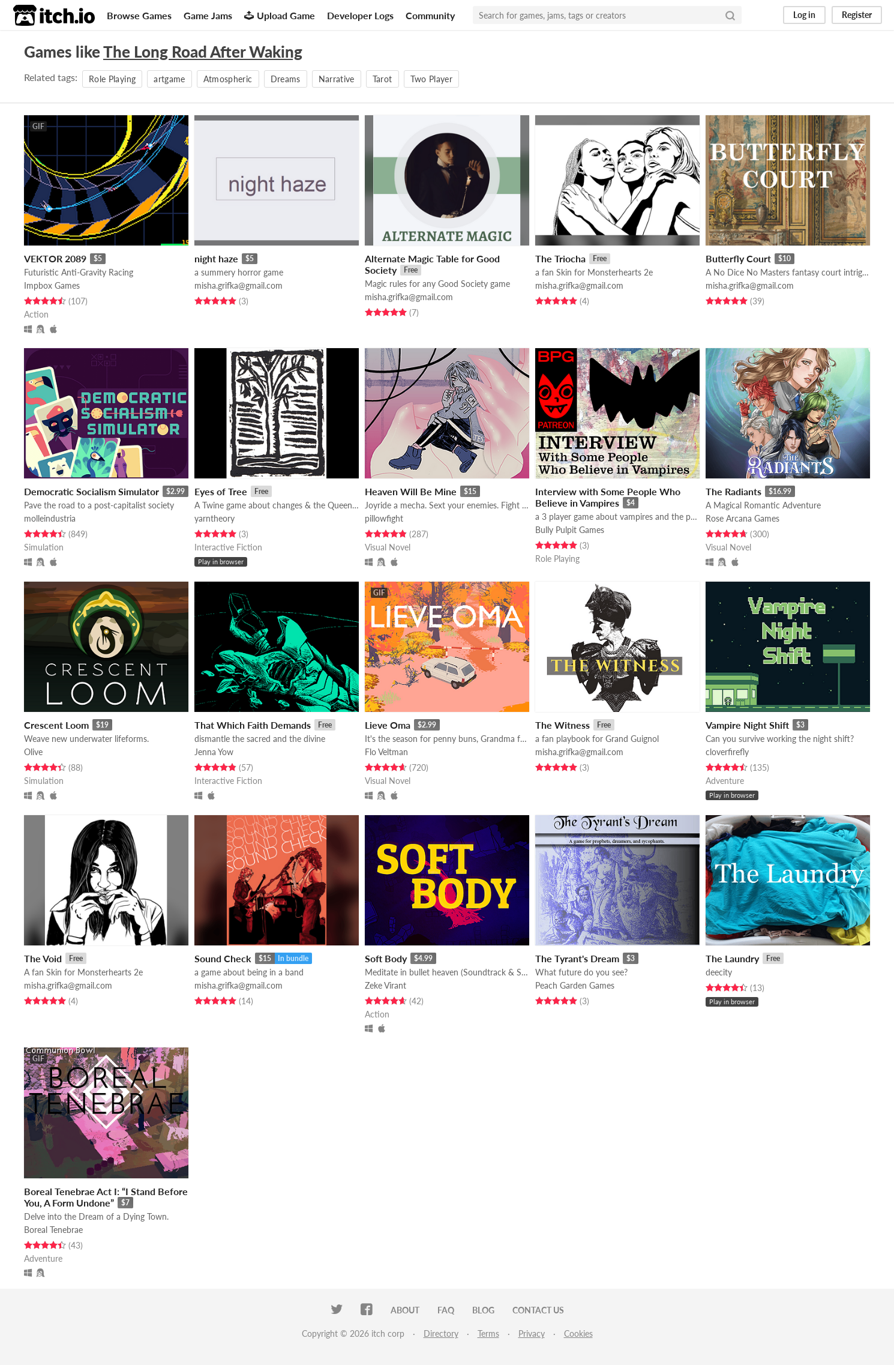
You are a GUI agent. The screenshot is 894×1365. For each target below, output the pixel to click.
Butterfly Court (738, 258)
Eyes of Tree (220, 491)
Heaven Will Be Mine (411, 491)
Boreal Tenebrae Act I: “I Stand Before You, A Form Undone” (106, 1197)
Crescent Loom (56, 725)
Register (857, 15)
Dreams (286, 79)
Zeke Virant (385, 985)
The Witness (562, 725)
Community (430, 15)
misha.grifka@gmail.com (238, 285)
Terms (488, 1333)
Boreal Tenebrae (53, 1230)
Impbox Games (52, 285)
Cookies (578, 1333)
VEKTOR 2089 (55, 258)
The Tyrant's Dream (577, 958)
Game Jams (208, 15)
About (405, 1310)
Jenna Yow (213, 752)
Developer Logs (360, 15)
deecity (719, 972)
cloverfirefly (727, 752)
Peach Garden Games (574, 985)
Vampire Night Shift (747, 725)
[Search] (730, 15)
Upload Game (279, 15)
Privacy (531, 1333)
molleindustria (50, 518)
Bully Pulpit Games (569, 530)
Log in (804, 15)
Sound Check (222, 958)
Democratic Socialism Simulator (91, 491)
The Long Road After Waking (202, 51)
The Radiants (733, 491)
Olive (33, 752)
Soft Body (386, 958)
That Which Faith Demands (252, 725)
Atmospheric (228, 79)
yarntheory (214, 518)
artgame (169, 79)
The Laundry (732, 958)
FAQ (445, 1310)
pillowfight (384, 518)
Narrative (337, 79)
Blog (483, 1310)
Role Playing (112, 79)
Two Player (431, 79)
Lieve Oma (387, 725)
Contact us (538, 1310)
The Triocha (560, 258)
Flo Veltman (386, 752)
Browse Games (139, 15)
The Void (43, 958)
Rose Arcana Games (742, 518)
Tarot (382, 79)
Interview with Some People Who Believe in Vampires (607, 497)
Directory (441, 1333)
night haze (216, 258)
